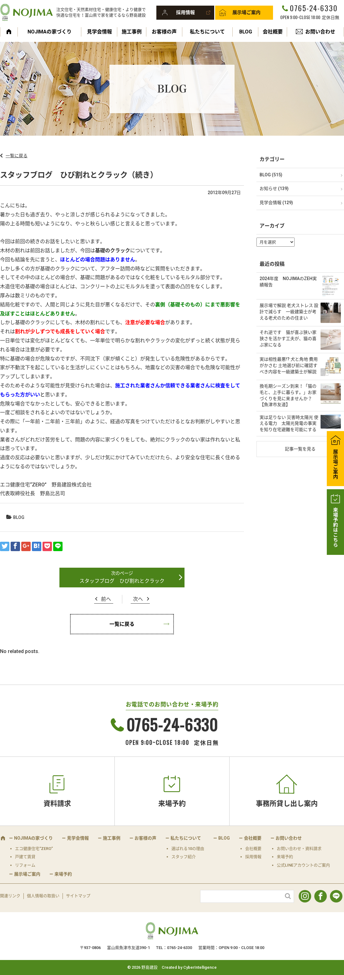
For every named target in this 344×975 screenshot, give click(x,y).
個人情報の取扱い (43, 895)
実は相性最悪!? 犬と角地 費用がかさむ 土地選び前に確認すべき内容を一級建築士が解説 (289, 365)
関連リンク (10, 895)
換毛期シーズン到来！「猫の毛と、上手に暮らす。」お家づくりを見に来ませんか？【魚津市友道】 (288, 395)
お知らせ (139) (274, 188)
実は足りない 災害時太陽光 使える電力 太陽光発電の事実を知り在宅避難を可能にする (289, 423)
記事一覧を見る (300, 448)
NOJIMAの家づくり (50, 32)
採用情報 (185, 12)
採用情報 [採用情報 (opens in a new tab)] (253, 856)
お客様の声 (164, 32)
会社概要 (273, 32)
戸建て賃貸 (25, 856)
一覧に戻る (17, 155)
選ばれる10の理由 (187, 848)
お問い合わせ (320, 32)
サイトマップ (78, 895)
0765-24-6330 (313, 7)
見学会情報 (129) (276, 202)
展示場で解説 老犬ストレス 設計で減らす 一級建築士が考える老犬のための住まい (289, 311)
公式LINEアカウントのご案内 (303, 865)
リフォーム (25, 865)
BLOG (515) (271, 174)
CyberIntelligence (200, 967)
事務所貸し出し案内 (287, 803)
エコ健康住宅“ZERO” (34, 848)
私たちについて (207, 32)
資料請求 (57, 803)
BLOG (245, 32)
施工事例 (132, 32)
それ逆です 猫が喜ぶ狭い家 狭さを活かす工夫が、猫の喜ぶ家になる (288, 338)
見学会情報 (99, 32)
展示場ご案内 (246, 12)
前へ (106, 599)
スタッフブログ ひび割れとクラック (121, 581)
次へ (138, 599)
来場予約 (172, 803)
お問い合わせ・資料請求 (299, 848)
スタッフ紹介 (183, 856)
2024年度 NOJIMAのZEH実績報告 (288, 281)
